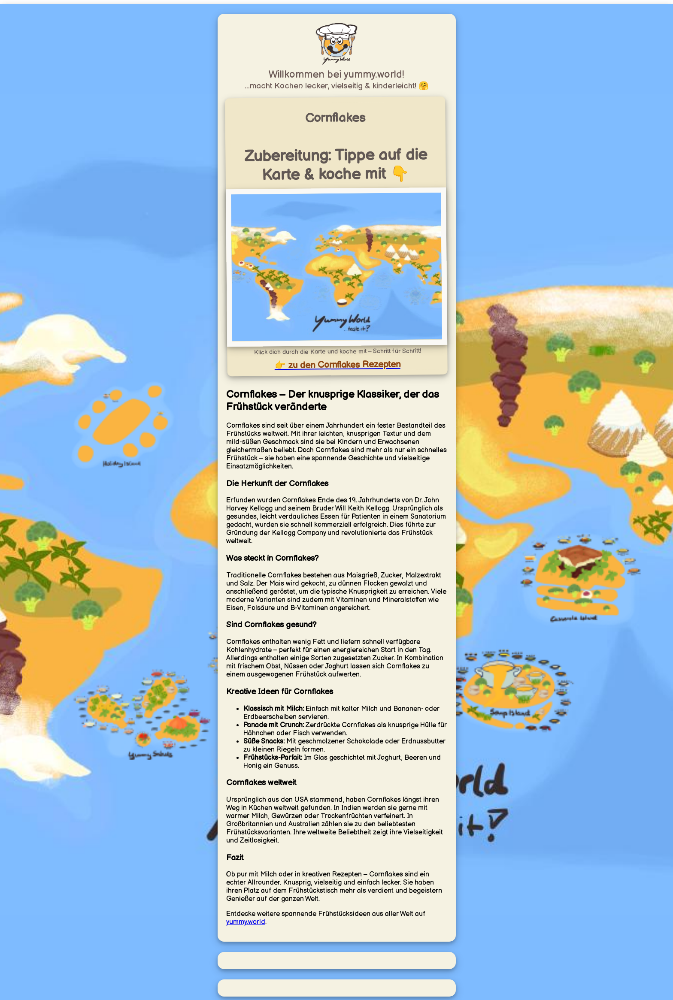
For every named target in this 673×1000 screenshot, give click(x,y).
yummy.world (245, 922)
